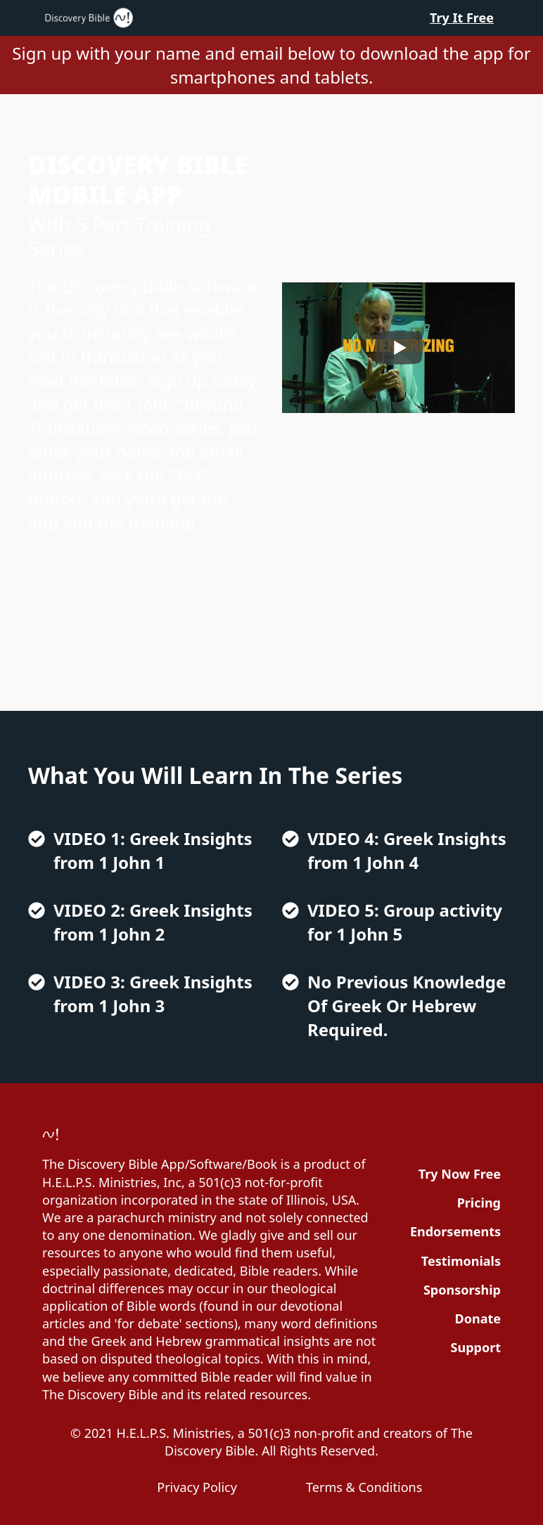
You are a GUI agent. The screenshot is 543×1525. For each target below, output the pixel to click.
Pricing (479, 1202)
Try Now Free (460, 1173)
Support (476, 1347)
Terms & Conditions (364, 1487)
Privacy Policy (197, 1487)
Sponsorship (462, 1289)
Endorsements (455, 1231)
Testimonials (461, 1260)
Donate (478, 1318)
